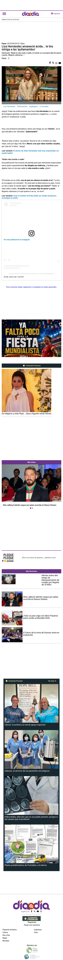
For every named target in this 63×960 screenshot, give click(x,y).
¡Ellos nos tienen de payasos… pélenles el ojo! (39, 558)
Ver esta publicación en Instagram (17, 240)
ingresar (55, 13)
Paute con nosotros (32, 925)
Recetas (6, 941)
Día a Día (6, 935)
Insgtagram (33, 106)
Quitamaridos (22, 106)
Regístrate (32, 922)
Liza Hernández (9, 106)
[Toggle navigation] (4, 14)
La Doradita (44, 106)
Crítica (5, 932)
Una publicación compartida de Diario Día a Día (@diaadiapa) (31, 274)
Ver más (52, 681)
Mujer (5, 938)
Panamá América (10, 930)
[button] (6, 487)
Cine (36, 932)
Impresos (38, 930)
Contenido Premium (31, 366)
